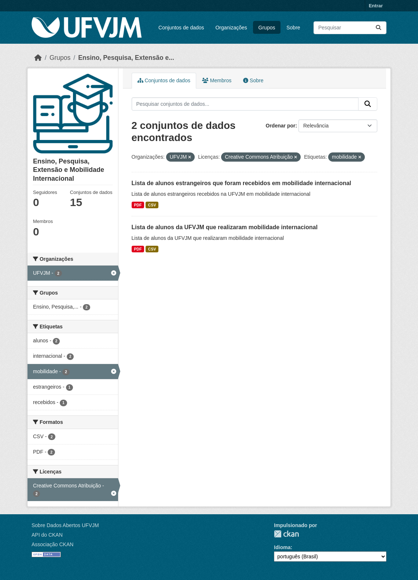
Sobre (293, 27)
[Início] (38, 57)
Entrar (376, 5)
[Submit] (378, 27)
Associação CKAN (52, 544)
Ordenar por (281, 126)
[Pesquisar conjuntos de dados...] (350, 27)
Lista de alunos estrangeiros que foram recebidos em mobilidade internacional (241, 183)
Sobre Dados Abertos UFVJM (65, 525)
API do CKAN (47, 535)
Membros (216, 80)
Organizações (231, 27)
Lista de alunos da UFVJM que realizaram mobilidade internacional (225, 227)
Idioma (282, 547)
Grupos (266, 27)
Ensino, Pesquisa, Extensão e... (126, 57)
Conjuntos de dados (181, 27)
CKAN (286, 534)
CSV (152, 205)
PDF (138, 205)
